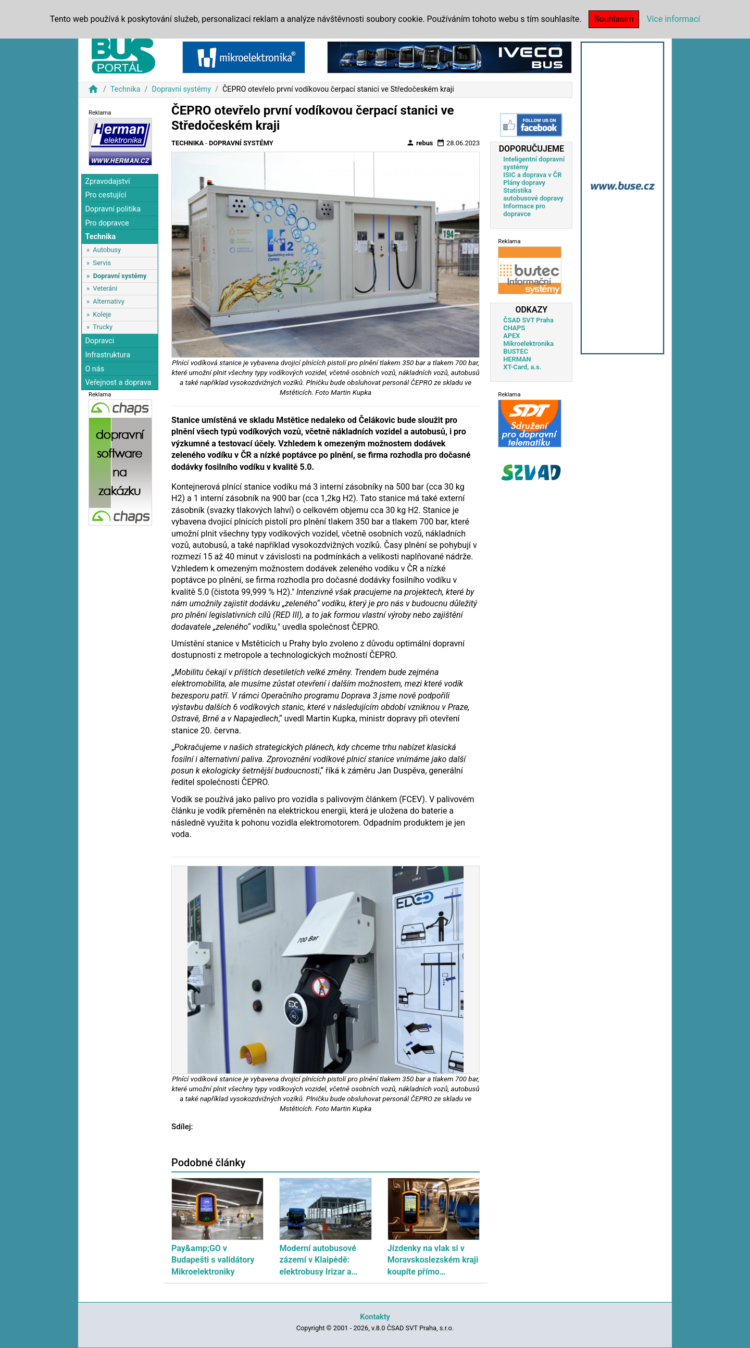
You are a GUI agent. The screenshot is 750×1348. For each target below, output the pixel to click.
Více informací (673, 19)
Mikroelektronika (528, 343)
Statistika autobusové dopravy (533, 194)
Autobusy (107, 250)
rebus (419, 143)
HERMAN (517, 359)
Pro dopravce (107, 223)
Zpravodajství (107, 181)
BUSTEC (515, 351)
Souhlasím (613, 19)
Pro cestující (105, 195)
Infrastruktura (107, 355)
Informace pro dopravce (524, 210)
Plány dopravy (524, 182)
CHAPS (514, 328)
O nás (94, 369)
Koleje (102, 314)
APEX (511, 336)
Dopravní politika (113, 209)
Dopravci (99, 340)
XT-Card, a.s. (522, 367)
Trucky (103, 327)
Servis (102, 263)
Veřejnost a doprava (118, 382)
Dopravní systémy (181, 89)
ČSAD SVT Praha (528, 320)
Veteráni (105, 288)
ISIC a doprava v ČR (532, 175)
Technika (125, 89)
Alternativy (108, 301)
